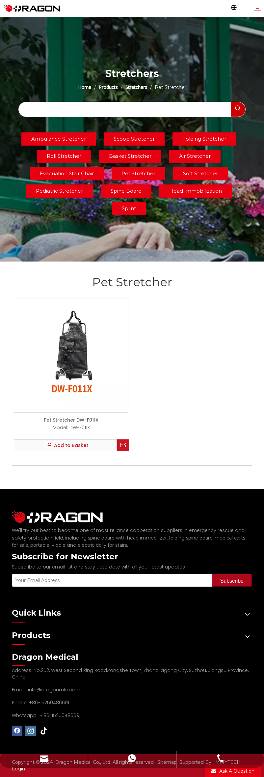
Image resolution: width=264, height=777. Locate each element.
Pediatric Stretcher (59, 191)
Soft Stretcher (200, 173)
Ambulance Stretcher (58, 139)
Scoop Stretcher (134, 139)
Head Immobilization (195, 191)
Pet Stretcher (138, 173)
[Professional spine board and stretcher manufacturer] (61, 517)
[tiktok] (44, 731)
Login (18, 769)
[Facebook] (17, 731)
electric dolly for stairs (102, 545)
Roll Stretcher (64, 156)
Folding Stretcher (204, 139)
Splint (129, 208)
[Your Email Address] (110, 580)
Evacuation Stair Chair (67, 173)
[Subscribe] (232, 580)
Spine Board (126, 191)
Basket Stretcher (130, 156)
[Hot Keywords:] (238, 109)
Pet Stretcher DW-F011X (71, 420)
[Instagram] (30, 731)
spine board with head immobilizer (127, 538)
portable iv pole (48, 545)
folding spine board (191, 538)
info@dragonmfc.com (54, 689)
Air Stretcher (195, 156)
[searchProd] (125, 109)
